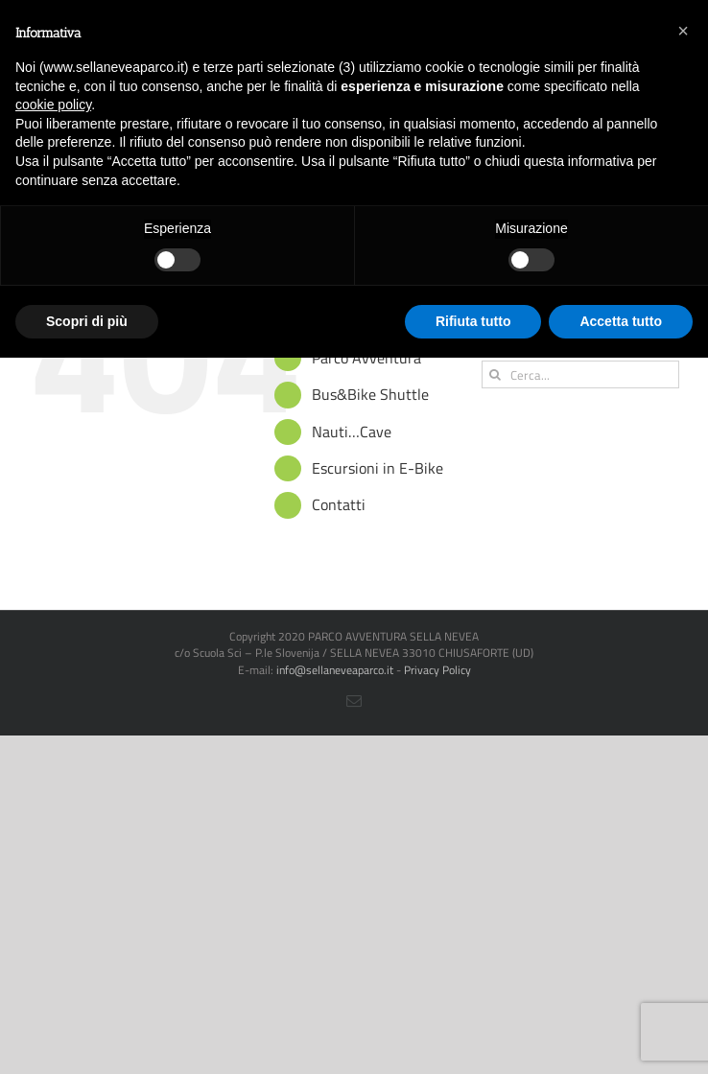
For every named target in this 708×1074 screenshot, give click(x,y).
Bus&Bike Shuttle (370, 394)
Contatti (339, 504)
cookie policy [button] (53, 104)
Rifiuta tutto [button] (473, 321)
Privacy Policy (437, 670)
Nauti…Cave (351, 431)
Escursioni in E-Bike (377, 467)
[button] (683, 30)
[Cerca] (495, 374)
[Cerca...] (580, 374)
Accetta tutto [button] (620, 321)
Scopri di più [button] (87, 321)
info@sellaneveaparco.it (334, 670)
